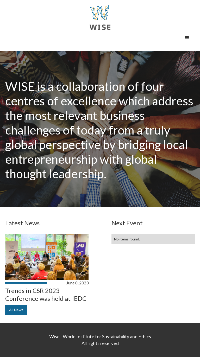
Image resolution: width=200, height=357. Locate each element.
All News (16, 310)
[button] (187, 38)
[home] (100, 17)
